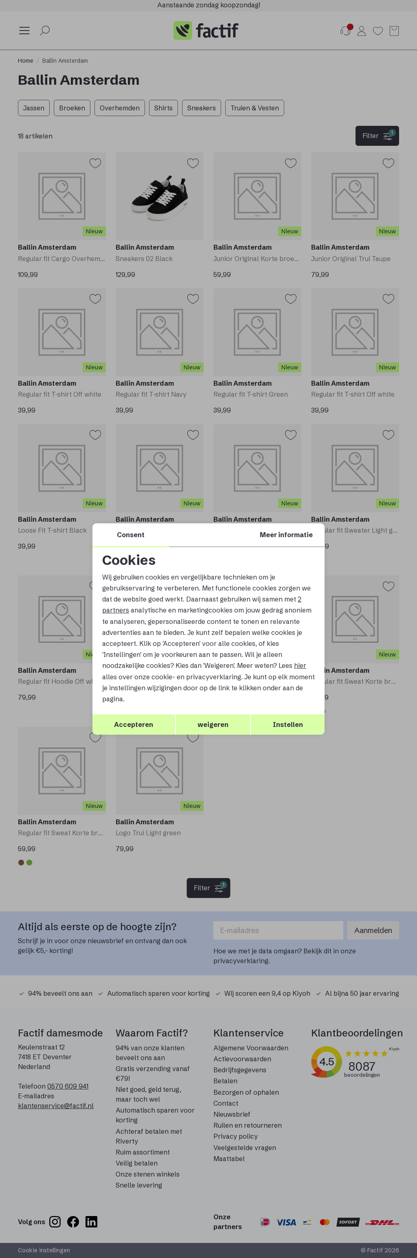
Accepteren (133, 724)
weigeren (213, 724)
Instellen (288, 724)
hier (300, 665)
